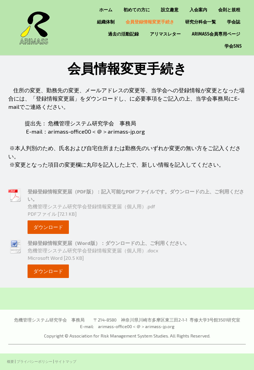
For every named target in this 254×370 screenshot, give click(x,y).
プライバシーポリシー (34, 361)
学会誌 (233, 22)
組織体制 (106, 22)
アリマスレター (165, 34)
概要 (10, 361)
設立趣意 (170, 9)
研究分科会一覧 (200, 22)
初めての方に (136, 9)
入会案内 (198, 9)
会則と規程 (229, 9)
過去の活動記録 (123, 34)
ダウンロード (48, 227)
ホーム (105, 9)
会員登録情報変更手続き (150, 22)
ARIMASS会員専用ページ (216, 34)
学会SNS (233, 46)
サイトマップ (65, 361)
